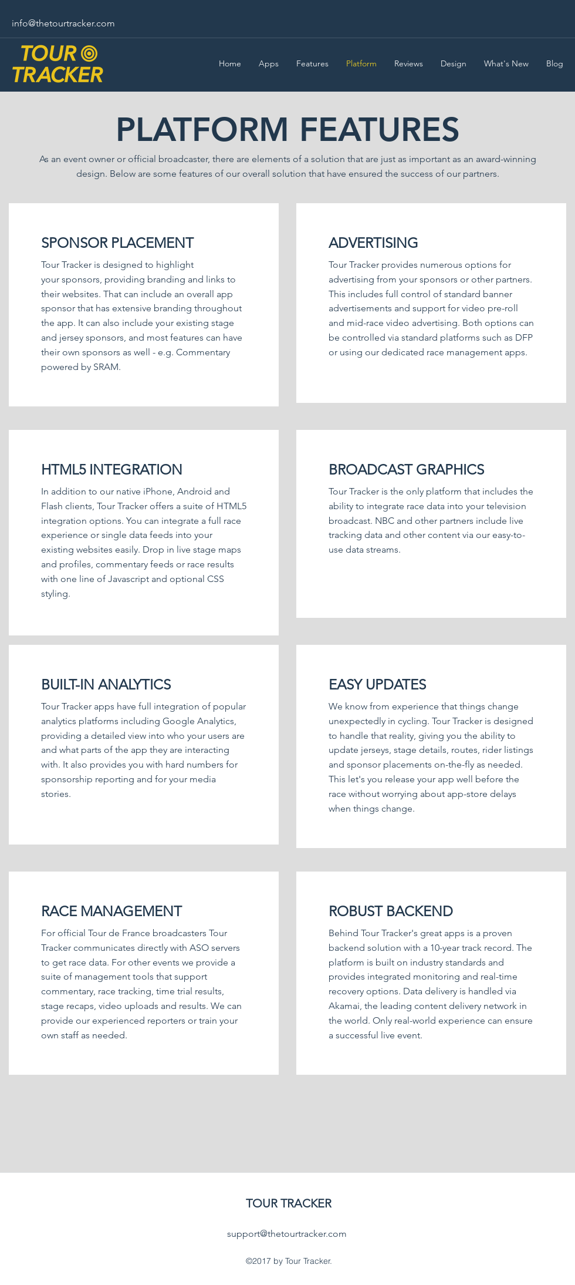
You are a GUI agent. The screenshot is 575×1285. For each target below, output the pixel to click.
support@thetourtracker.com (287, 1233)
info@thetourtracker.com (63, 23)
